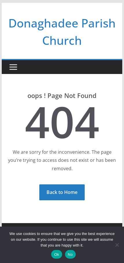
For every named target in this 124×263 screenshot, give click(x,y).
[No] (117, 245)
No (70, 254)
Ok (56, 254)
